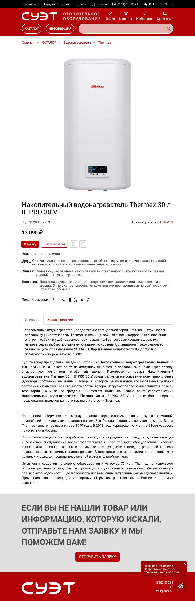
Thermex (104, 42)
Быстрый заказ (54, 244)
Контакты (29, 4)
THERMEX (165, 222)
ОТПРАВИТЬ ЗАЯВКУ (97, 556)
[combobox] (126, 29)
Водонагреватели (77, 42)
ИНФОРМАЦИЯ (60, 29)
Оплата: (28, 271)
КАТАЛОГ (32, 29)
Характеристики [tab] (60, 320)
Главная (28, 42)
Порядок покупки (56, 4)
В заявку (30, 244)
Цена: (26, 261)
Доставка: (30, 282)
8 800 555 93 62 (161, 4)
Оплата (80, 4)
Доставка (99, 4)
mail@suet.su (128, 4)
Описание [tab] (32, 320)
